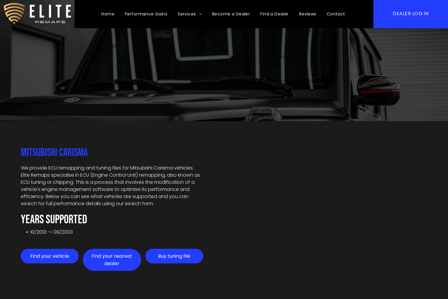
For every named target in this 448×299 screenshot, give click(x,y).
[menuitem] (108, 14)
